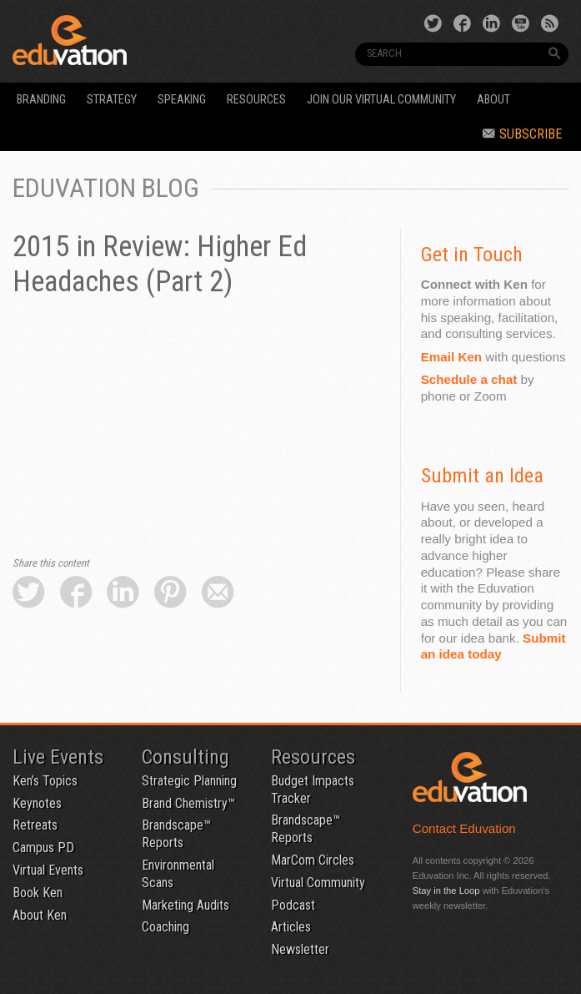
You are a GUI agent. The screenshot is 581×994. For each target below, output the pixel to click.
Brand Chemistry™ (188, 803)
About (493, 100)
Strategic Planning (189, 781)
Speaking (182, 100)
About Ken (40, 915)
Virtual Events (48, 870)
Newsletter (300, 949)
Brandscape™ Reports (176, 833)
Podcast (293, 905)
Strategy (112, 100)
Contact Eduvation (464, 828)
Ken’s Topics (45, 781)
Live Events (58, 757)
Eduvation (119, 40)
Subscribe (522, 134)
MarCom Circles (312, 860)
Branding (41, 100)
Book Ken (38, 893)
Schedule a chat (469, 379)
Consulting (185, 757)
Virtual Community (318, 883)
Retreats (35, 825)
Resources (256, 100)
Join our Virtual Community (381, 100)
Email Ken (451, 357)
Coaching (165, 927)
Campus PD (43, 847)
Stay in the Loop (446, 891)
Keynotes (37, 803)
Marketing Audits (185, 905)
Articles (291, 927)
